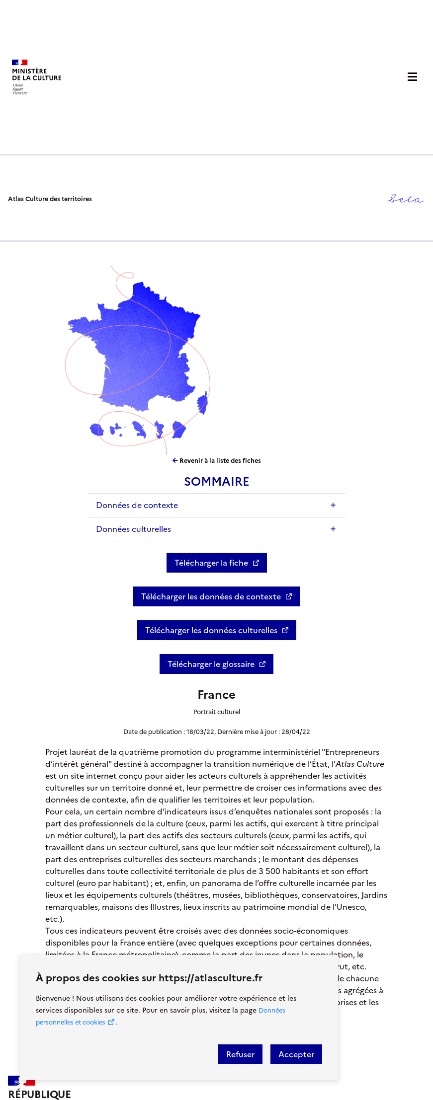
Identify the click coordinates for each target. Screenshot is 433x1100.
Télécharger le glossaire (211, 664)
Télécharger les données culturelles (211, 630)
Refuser (240, 1054)
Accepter (296, 1054)
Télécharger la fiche (211, 563)
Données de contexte (137, 505)
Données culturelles (133, 529)
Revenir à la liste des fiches (217, 460)
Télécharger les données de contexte (211, 596)
